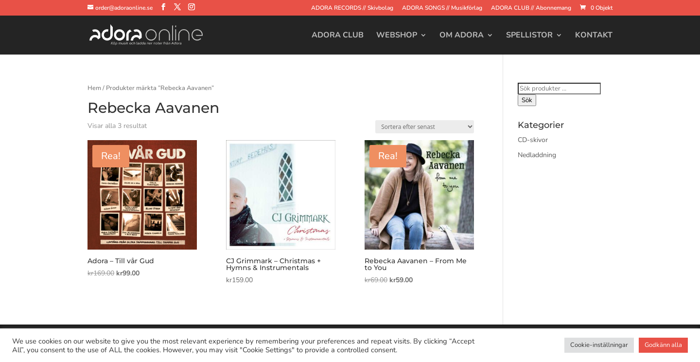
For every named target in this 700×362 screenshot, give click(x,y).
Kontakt (593, 36)
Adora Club (338, 36)
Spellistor (529, 36)
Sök (527, 100)
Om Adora (461, 36)
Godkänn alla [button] (663, 345)
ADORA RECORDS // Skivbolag (352, 8)
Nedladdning (537, 155)
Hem (94, 88)
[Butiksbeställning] (424, 126)
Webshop (396, 36)
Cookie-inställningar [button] (599, 345)
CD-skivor (533, 140)
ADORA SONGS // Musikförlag (442, 8)
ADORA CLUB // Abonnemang (531, 8)
